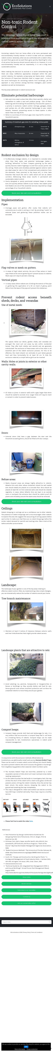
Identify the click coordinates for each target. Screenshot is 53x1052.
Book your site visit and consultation (26, 193)
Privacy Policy (27, 932)
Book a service (26, 884)
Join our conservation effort (26, 903)
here (31, 821)
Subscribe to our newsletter (27, 890)
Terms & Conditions (36, 932)
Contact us (26, 897)
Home (3, 18)
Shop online (26, 877)
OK (26, 1047)
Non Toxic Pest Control (14, 18)
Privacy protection (32, 1049)
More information (20, 1049)
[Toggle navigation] (50, 6)
